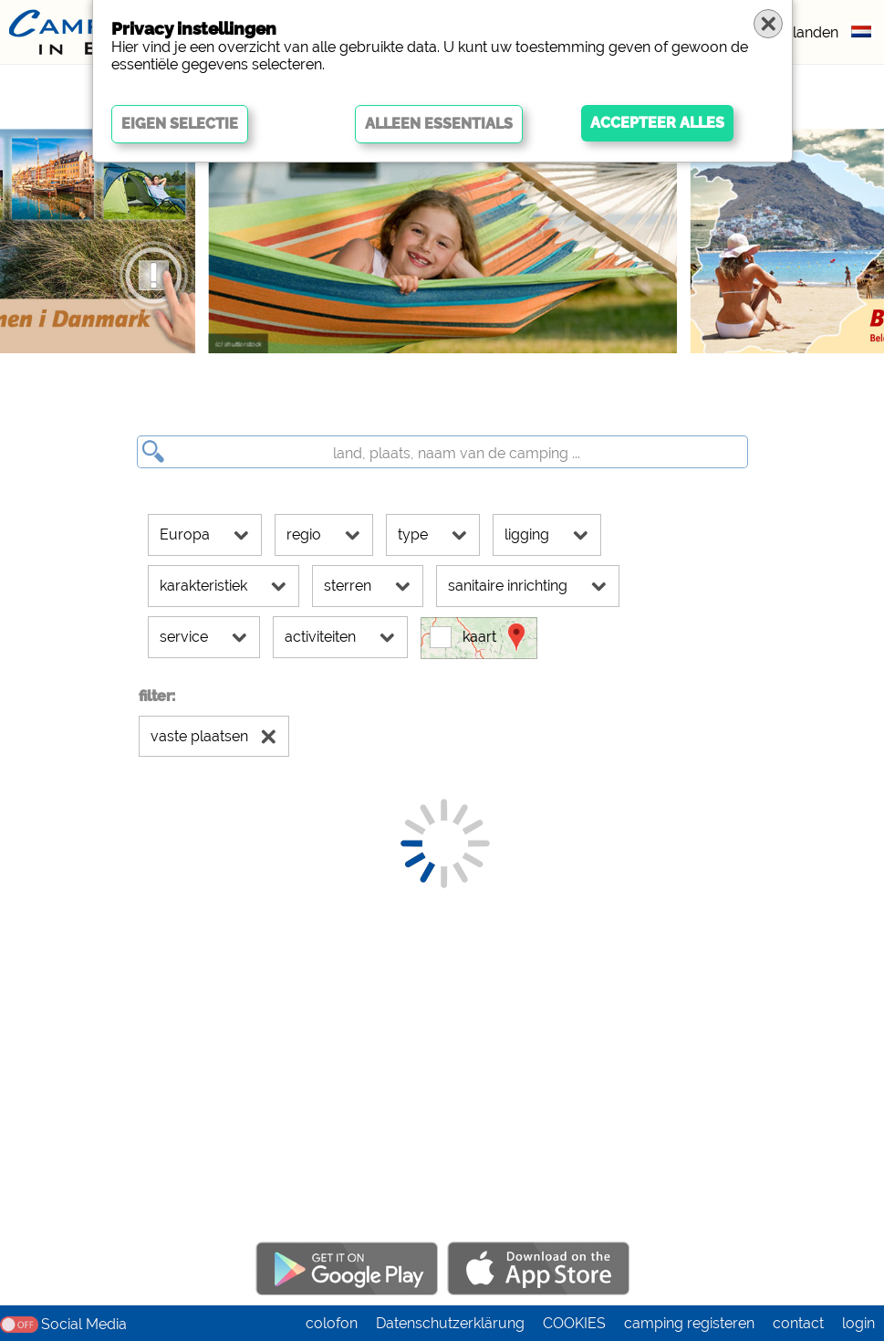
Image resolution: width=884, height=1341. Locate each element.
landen (815, 32)
